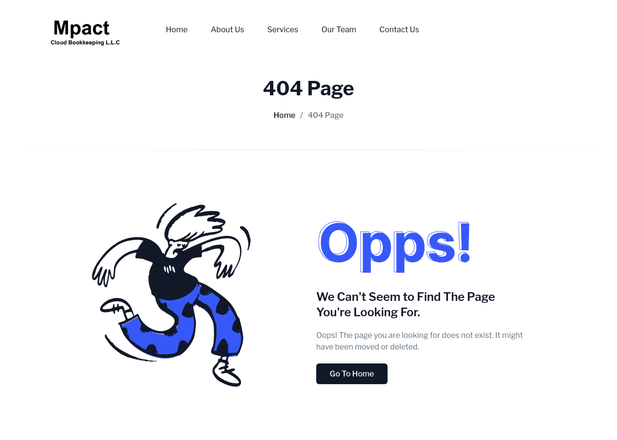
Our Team (339, 29)
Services (282, 29)
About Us (227, 29)
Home (177, 29)
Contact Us (399, 29)
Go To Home (352, 373)
